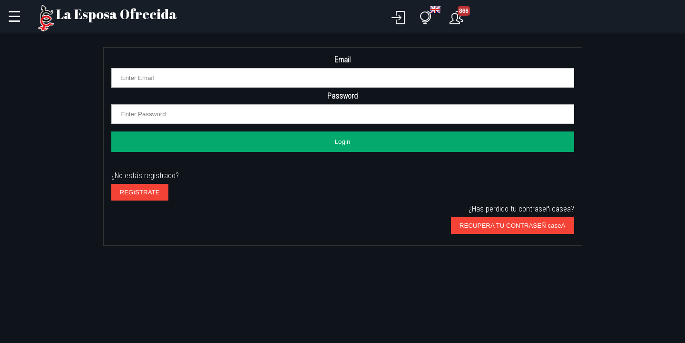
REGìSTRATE (140, 192)
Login (343, 141)
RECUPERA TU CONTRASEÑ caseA (513, 225)
